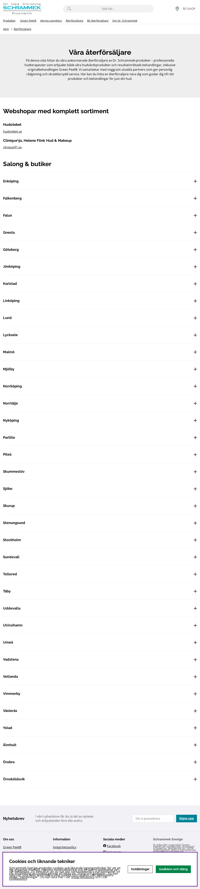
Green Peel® (28, 20)
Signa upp (186, 818)
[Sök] (108, 9)
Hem (6, 29)
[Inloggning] (189, 8)
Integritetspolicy (64, 847)
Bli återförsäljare (97, 20)
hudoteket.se (12, 131)
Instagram (114, 852)
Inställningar (140, 869)
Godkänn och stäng (173, 869)
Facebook (114, 846)
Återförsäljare (74, 20)
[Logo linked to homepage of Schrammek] (22, 8)
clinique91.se (12, 147)
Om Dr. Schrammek (124, 20)
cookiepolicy (18, 879)
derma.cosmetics (51, 20)
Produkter (9, 20)
